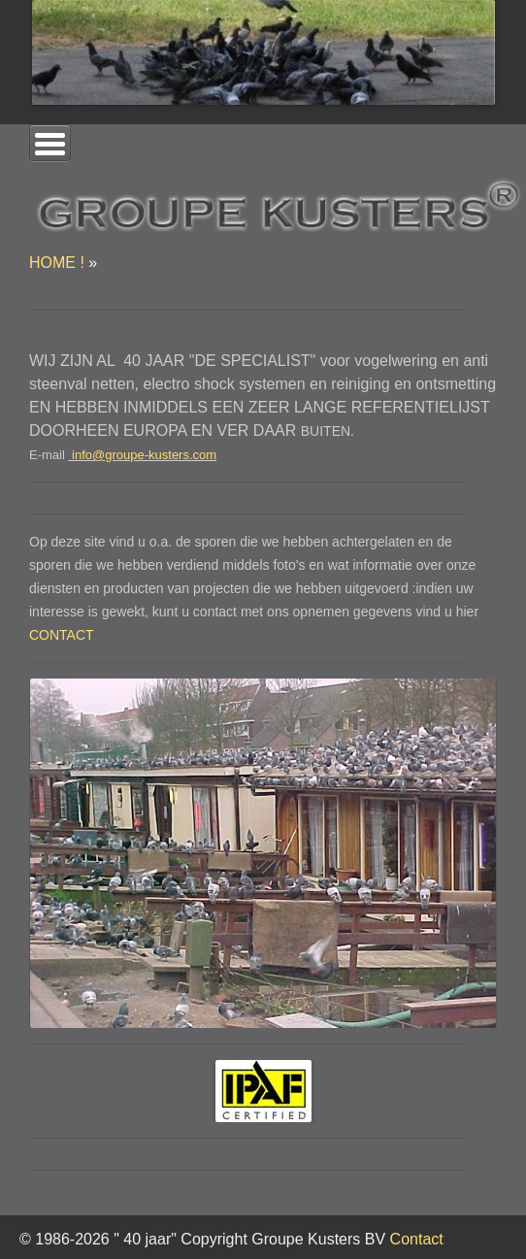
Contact (417, 1239)
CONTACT (61, 635)
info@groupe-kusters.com (144, 454)
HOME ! (56, 262)
